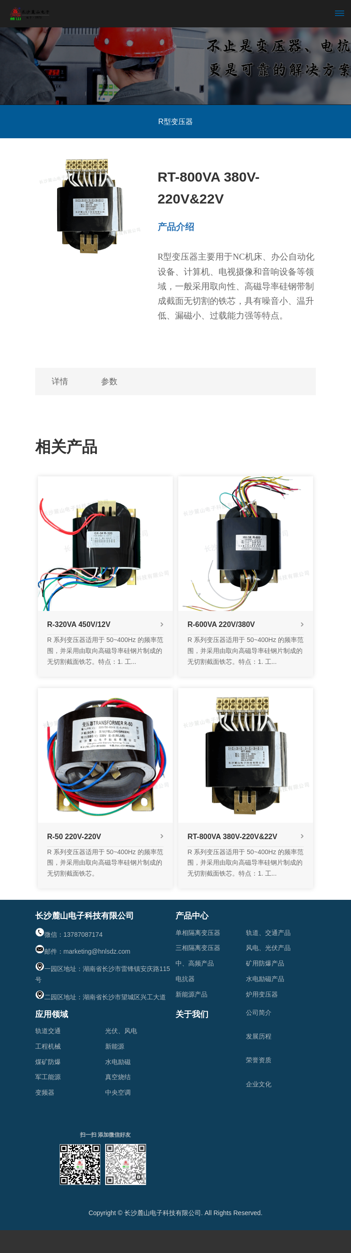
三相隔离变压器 (198, 947)
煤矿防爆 (48, 1061)
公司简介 (258, 1012)
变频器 (44, 1092)
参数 (114, 381)
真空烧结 (118, 1077)
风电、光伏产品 (268, 947)
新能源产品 (191, 994)
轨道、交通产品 (268, 932)
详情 (61, 381)
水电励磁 (118, 1061)
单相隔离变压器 (198, 932)
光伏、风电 (121, 1030)
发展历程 (258, 1036)
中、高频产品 (195, 963)
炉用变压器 (262, 994)
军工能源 (48, 1077)
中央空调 (118, 1092)
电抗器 (185, 978)
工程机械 (48, 1046)
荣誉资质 (258, 1060)
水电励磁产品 (265, 978)
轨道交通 (48, 1030)
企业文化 (258, 1084)
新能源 (114, 1046)
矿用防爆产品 (265, 963)
